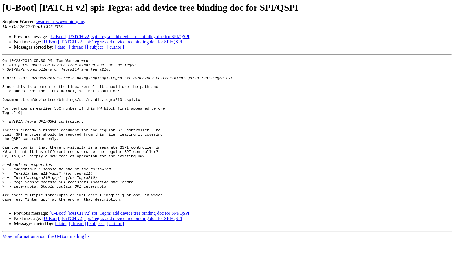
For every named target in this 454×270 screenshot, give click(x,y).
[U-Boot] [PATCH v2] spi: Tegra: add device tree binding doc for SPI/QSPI (120, 36)
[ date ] (61, 47)
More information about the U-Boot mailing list (46, 264)
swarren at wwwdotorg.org (60, 21)
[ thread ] (77, 47)
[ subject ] (96, 47)
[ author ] (115, 47)
